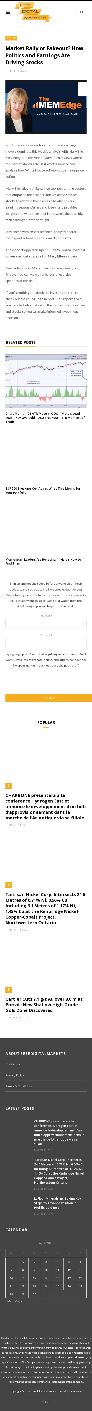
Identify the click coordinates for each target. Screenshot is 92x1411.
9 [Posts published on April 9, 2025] (34, 1270)
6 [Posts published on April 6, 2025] (80, 1261)
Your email (46, 640)
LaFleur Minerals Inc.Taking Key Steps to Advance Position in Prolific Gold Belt (57, 1203)
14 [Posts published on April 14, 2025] (11, 1278)
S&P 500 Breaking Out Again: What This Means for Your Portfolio (42, 490)
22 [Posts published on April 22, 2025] (22, 1286)
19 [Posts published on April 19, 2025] (69, 1278)
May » (18, 1301)
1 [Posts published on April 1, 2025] (23, 1261)
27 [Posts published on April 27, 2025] (80, 1286)
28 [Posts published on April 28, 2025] (11, 1294)
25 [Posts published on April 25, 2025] (57, 1286)
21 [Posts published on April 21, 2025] (11, 1286)
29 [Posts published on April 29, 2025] (22, 1294)
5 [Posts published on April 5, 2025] (69, 1261)
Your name (46, 621)
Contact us (13, 1064)
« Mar (9, 1301)
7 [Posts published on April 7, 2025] (11, 1270)
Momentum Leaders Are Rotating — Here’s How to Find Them (43, 561)
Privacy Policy (14, 1075)
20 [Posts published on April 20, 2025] (80, 1278)
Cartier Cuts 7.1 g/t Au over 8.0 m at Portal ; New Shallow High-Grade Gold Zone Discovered (44, 1004)
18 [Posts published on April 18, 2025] (57, 1278)
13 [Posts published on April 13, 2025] (80, 1270)
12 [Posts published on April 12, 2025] (69, 1270)
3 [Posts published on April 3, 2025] (46, 1261)
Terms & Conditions (19, 1086)
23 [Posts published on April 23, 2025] (34, 1286)
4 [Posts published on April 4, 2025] (57, 1261)
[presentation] (46, 681)
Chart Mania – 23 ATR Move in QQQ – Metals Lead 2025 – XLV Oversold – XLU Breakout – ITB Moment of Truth (45, 417)
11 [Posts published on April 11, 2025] (57, 1270)
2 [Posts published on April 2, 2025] (34, 1261)
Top (46, 1402)
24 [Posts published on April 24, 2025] (45, 1286)
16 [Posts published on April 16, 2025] (34, 1278)
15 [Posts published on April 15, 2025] (22, 1278)
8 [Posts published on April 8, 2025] (23, 1270)
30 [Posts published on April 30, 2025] (34, 1294)
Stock (11, 38)
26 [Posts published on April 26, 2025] (69, 1286)
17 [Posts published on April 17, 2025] (45, 1278)
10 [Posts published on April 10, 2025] (45, 1270)
